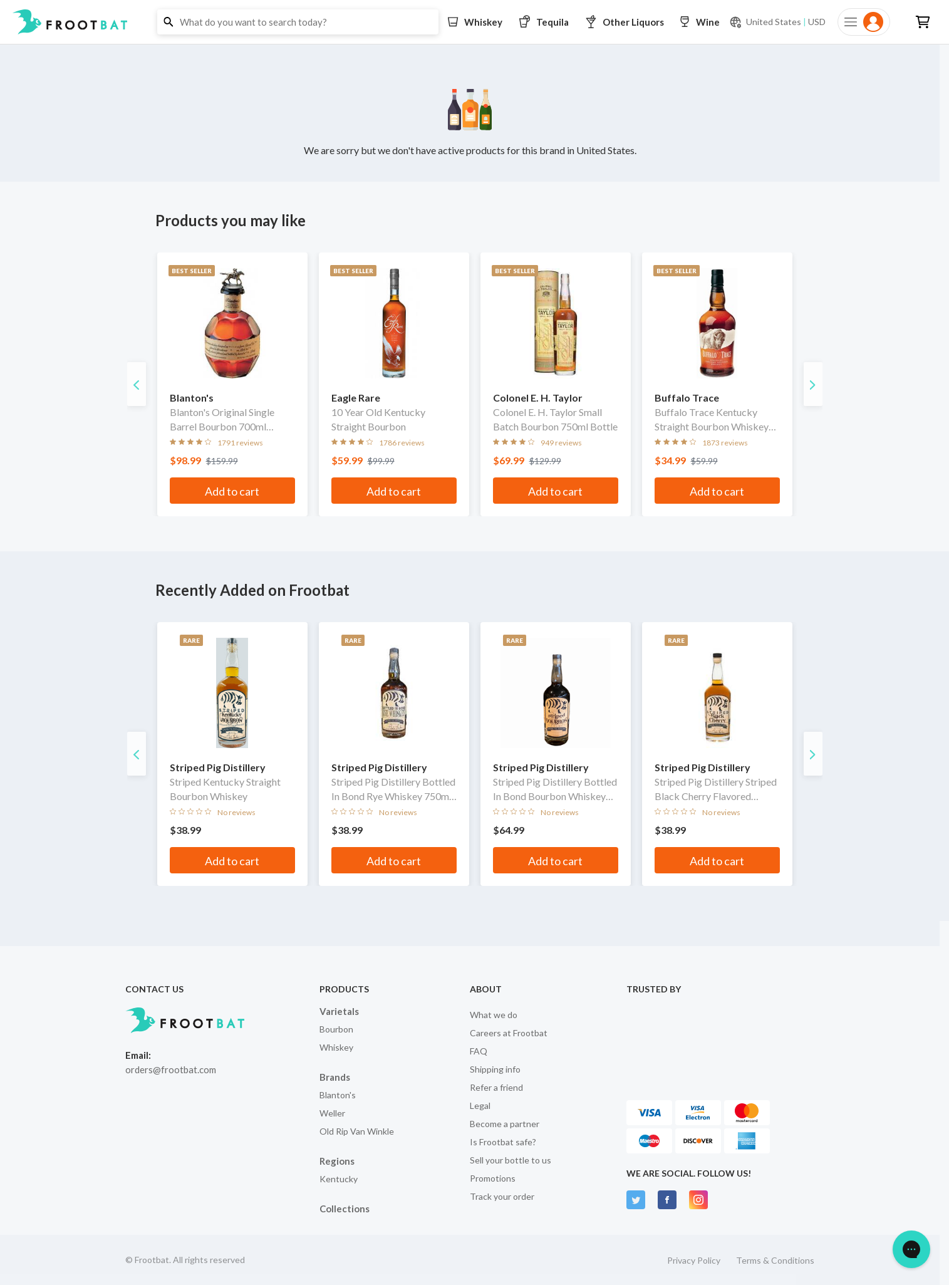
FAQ (478, 1051)
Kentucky (338, 1178)
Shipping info (495, 1069)
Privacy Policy (693, 1260)
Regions (337, 1161)
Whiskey (336, 1047)
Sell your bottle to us (510, 1160)
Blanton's (337, 1095)
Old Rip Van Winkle (356, 1131)
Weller (332, 1113)
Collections (344, 1208)
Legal (480, 1105)
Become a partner (504, 1123)
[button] (474, 22)
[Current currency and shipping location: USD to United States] (777, 22)
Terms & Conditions (775, 1260)
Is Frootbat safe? (503, 1142)
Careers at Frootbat (508, 1032)
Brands (334, 1077)
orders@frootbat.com (170, 1069)
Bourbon (336, 1029)
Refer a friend (496, 1087)
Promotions (493, 1178)
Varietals (339, 1011)
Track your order (502, 1196)
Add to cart (232, 491)
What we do (493, 1014)
